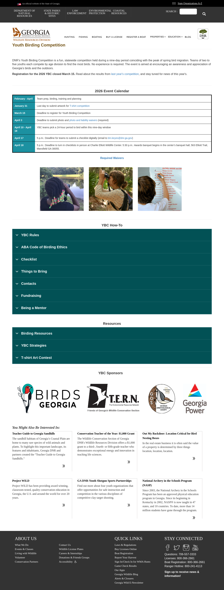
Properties (157, 36)
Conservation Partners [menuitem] (26, 561)
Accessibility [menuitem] (66, 561)
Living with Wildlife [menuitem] (25, 553)
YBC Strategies (30, 347)
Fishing (83, 36)
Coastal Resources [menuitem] (119, 12)
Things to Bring (30, 273)
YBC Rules (26, 236)
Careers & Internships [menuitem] (70, 553)
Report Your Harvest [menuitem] (125, 557)
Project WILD (20, 480)
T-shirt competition (80, 105)
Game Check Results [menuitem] (126, 565)
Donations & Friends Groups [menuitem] (74, 557)
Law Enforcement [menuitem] (76, 12)
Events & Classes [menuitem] (24, 549)
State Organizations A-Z (190, 3)
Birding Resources (33, 335)
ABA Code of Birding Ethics (40, 248)
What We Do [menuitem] (22, 545)
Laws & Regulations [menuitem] (125, 545)
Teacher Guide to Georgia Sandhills (33, 433)
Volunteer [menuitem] (20, 557)
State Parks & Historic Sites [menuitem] (52, 13)
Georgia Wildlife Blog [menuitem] (126, 574)
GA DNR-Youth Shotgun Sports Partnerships (104, 480)
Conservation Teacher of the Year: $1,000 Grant (106, 433)
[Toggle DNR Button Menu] (203, 34)
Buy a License (114, 36)
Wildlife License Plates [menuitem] (71, 549)
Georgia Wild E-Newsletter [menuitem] (129, 582)
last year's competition (125, 74)
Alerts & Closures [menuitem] (124, 578)
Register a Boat (136, 36)
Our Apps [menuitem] (120, 570)
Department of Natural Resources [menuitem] (24, 13)
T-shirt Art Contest (33, 359)
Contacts (25, 285)
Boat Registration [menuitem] (124, 553)
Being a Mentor (30, 309)
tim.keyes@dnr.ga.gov (120, 138)
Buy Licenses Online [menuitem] (126, 549)
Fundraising (27, 297)
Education (174, 36)
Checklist (25, 261)
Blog (188, 36)
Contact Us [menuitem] (65, 545)
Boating (97, 36)
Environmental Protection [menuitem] (99, 12)
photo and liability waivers (83, 120)
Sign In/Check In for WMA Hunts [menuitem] (132, 561)
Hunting (69, 36)
